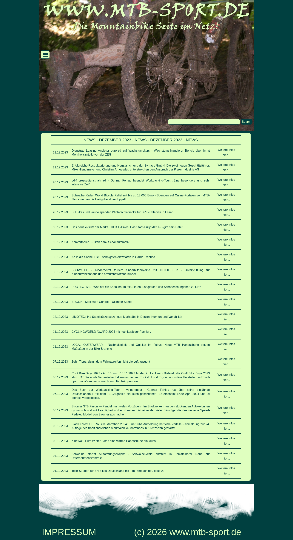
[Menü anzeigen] (45, 54)
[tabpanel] (146, 307)
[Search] (204, 122)
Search (246, 121)
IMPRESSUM (69, 532)
